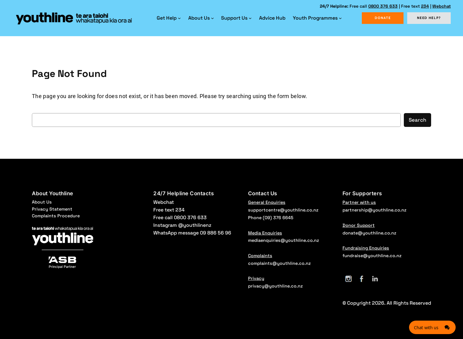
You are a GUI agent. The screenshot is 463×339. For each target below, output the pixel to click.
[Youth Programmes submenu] (340, 18)
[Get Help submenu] (179, 18)
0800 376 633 (383, 6)
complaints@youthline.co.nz (279, 263)
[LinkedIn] (375, 278)
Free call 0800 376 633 (180, 217)
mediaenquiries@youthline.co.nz (283, 240)
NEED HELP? (429, 18)
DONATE (383, 18)
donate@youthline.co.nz (369, 233)
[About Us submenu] (212, 18)
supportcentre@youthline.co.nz (283, 210)
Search (417, 119)
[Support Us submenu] (250, 18)
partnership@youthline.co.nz (374, 210)
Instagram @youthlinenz (182, 225)
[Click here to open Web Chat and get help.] (432, 327)
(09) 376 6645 (278, 217)
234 (425, 6)
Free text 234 (169, 210)
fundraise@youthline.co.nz (371, 255)
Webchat (441, 6)
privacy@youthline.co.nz (275, 286)
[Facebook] (361, 278)
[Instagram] (348, 278)
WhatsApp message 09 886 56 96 (192, 233)
